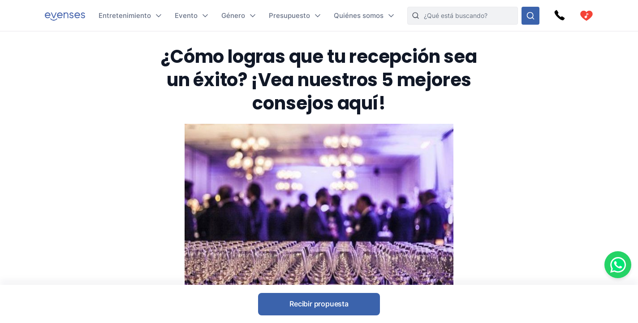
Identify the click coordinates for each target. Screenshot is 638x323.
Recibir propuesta (319, 303)
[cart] (586, 15)
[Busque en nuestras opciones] (530, 16)
